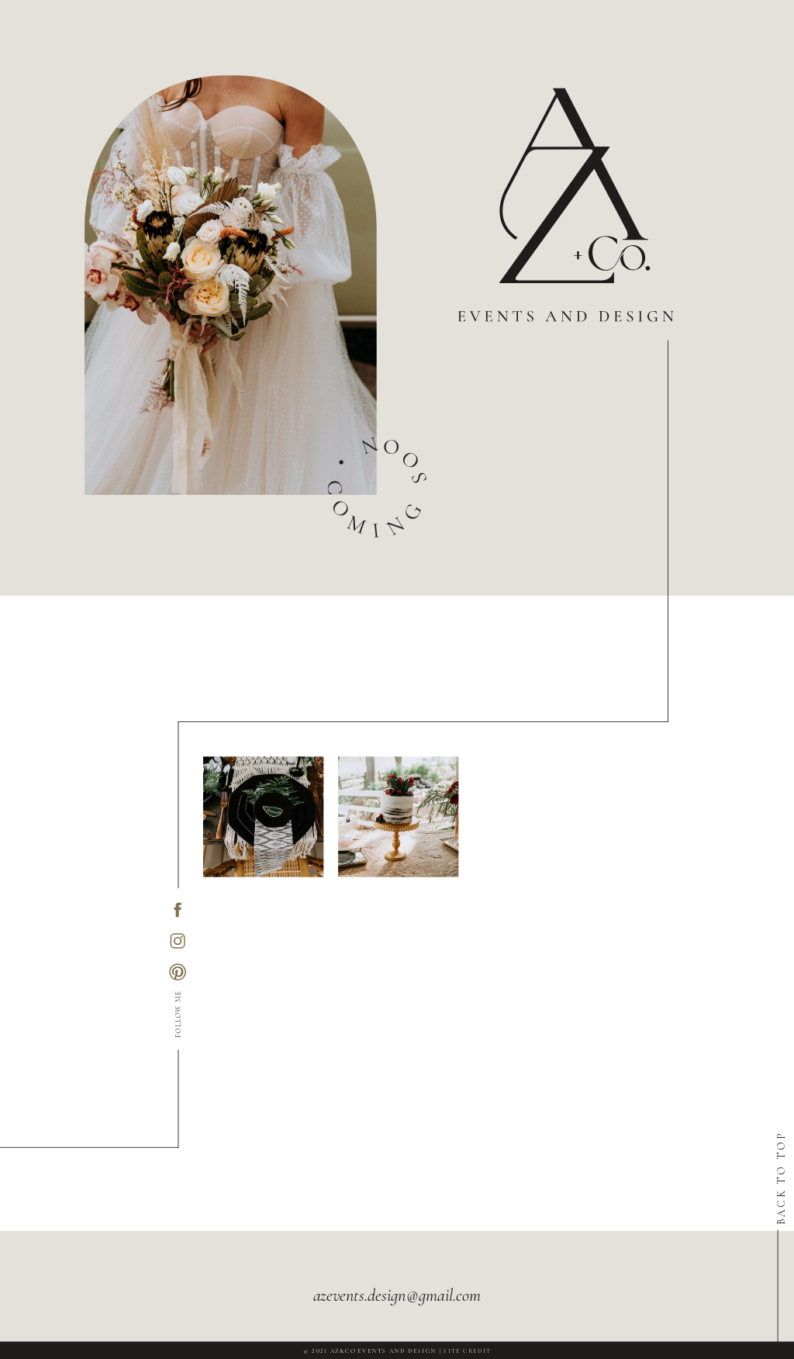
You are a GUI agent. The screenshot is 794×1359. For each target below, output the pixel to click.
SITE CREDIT (467, 1350)
